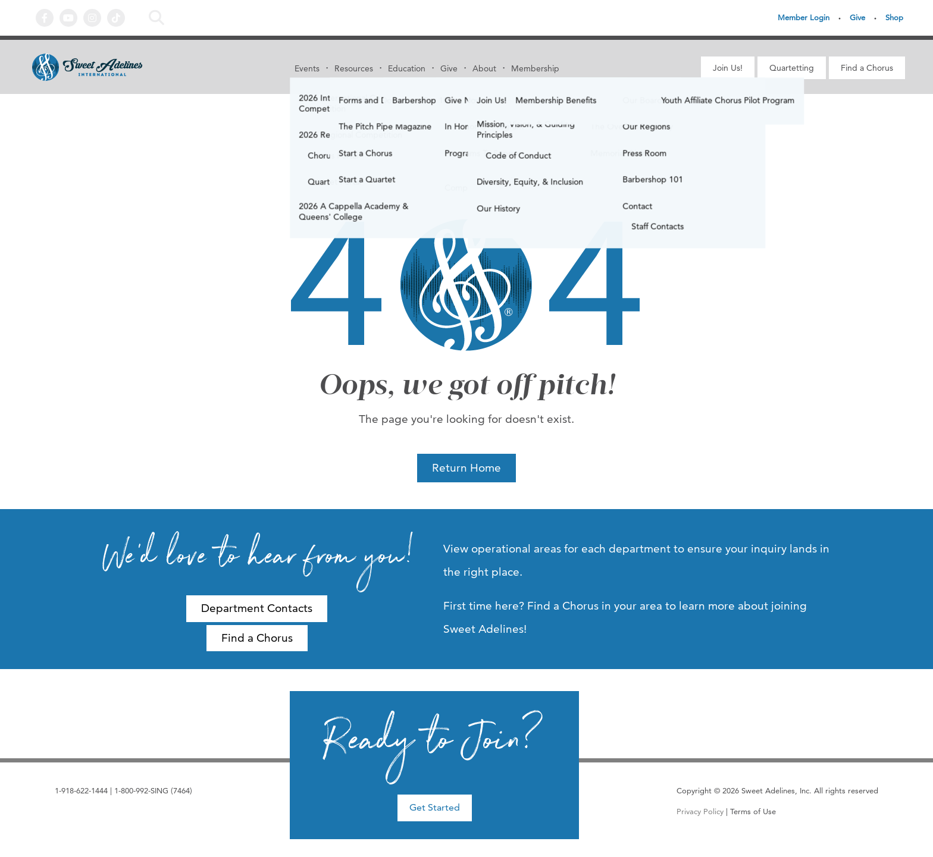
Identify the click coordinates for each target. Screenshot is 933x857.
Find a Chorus (867, 67)
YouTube (68, 18)
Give (857, 17)
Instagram (92, 18)
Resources (353, 68)
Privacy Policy (700, 811)
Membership (535, 68)
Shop (894, 17)
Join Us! (728, 67)
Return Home (466, 468)
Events (307, 68)
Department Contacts (256, 608)
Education (406, 68)
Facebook (45, 18)
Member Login (803, 17)
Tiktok (116, 18)
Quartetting (791, 67)
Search (156, 18)
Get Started (434, 807)
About (484, 68)
